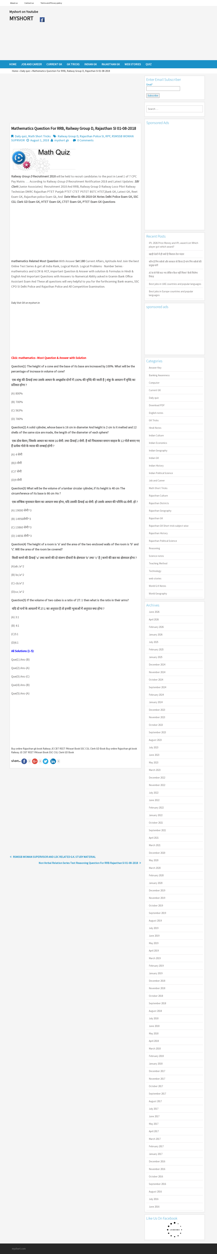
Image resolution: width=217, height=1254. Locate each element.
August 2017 (155, 1101)
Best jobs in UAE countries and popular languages (175, 284)
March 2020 (155, 867)
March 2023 (155, 770)
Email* (163, 87)
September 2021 (157, 830)
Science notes (156, 556)
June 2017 (154, 1116)
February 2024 (156, 694)
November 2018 (157, 988)
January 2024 (155, 702)
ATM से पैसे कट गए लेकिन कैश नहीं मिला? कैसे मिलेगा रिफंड (173, 274)
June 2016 (154, 1206)
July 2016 (153, 1199)
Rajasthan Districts (159, 503)
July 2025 (153, 642)
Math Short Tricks (39, 136)
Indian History (156, 465)
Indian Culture (156, 435)
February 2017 (156, 1146)
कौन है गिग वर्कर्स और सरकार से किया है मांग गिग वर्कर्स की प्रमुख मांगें (175, 263)
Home (15, 71)
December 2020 (157, 852)
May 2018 (153, 1033)
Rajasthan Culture (158, 495)
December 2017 (157, 1071)
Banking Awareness (159, 375)
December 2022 (157, 777)
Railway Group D (68, 136)
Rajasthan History (158, 533)
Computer (154, 382)
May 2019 (153, 943)
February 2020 (156, 875)
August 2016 (155, 1191)
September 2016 (157, 1184)
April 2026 (154, 619)
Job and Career (157, 480)
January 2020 (155, 883)
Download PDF (157, 405)
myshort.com (19, 1248)
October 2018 (156, 995)
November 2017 (157, 1078)
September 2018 (157, 1003)
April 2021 (154, 837)
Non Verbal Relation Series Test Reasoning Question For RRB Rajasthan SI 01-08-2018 (88, 863)
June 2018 (154, 1026)
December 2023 (157, 709)
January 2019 (155, 973)
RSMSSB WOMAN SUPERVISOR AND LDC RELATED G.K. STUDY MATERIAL (54, 856)
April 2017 (154, 1131)
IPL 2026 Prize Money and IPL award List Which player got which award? (173, 244)
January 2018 (155, 1063)
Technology (155, 571)
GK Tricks (154, 420)
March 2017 (155, 1138)
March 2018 (155, 1048)
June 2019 (154, 935)
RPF (107, 136)
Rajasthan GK (156, 518)
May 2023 (153, 762)
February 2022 (156, 807)
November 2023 (157, 717)
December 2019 (157, 890)
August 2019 (155, 920)
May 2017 (153, 1123)
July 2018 (153, 1018)
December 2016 (157, 1161)
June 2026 (154, 611)
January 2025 (155, 657)
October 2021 (156, 822)
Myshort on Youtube (23, 11)
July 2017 (153, 1108)
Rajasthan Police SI (92, 136)
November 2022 (157, 785)
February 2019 (156, 965)
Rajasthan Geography (160, 510)
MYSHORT (21, 18)
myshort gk (61, 140)
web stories (155, 578)
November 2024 (157, 672)
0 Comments (85, 140)
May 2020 (153, 860)
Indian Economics (158, 442)
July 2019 (153, 928)
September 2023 (157, 732)
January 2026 (155, 634)
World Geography (158, 593)
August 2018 (155, 1011)
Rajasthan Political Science (163, 540)
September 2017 (157, 1093)
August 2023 (155, 740)
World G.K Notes (157, 586)
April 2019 (154, 950)
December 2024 (157, 664)
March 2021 (155, 845)
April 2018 (154, 1041)
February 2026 (156, 627)
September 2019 (157, 913)
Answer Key (155, 367)
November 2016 (157, 1169)
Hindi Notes (155, 427)
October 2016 (156, 1176)
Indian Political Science (161, 473)
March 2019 (155, 958)
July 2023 (153, 747)
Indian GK (154, 458)
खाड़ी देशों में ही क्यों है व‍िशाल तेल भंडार (166, 254)
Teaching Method (158, 563)
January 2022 (155, 815)
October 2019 (156, 905)
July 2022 (153, 792)
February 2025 (156, 649)
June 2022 (154, 800)
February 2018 (156, 1056)
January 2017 (155, 1154)
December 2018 (157, 980)
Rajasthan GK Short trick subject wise (169, 525)
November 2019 (157, 897)
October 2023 (156, 724)
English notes (156, 412)
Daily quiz (25, 71)
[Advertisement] (127, 33)
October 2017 (156, 1086)
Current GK (155, 390)
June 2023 (154, 754)
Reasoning (154, 548)
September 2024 (157, 687)
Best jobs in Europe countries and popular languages (171, 293)
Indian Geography (158, 450)
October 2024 (156, 679)
